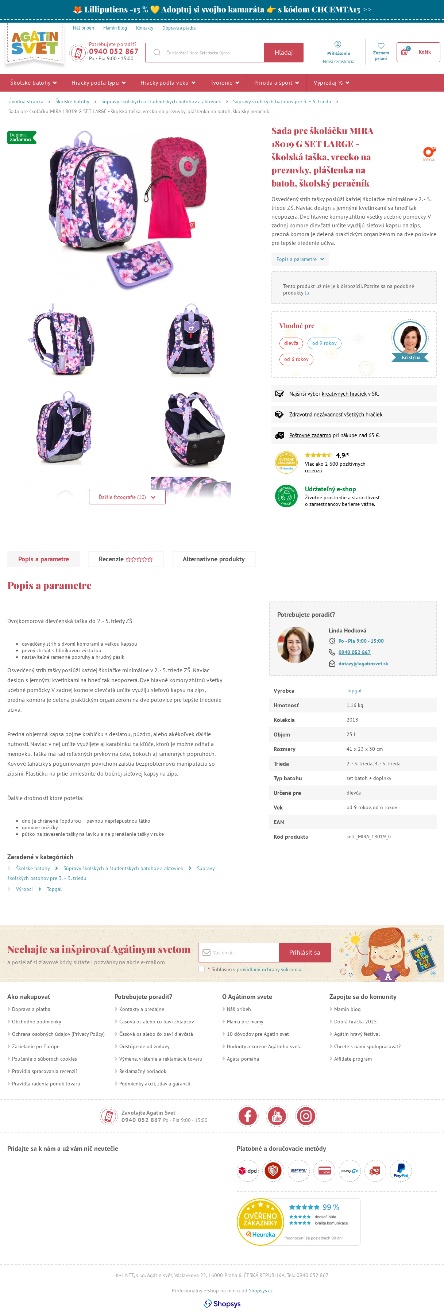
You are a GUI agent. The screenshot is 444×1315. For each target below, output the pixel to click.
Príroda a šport (276, 82)
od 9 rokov (324, 343)
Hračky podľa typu (99, 82)
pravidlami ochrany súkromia (269, 969)
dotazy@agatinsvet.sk (363, 663)
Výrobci (25, 889)
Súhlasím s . (255, 969)
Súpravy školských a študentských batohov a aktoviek (161, 101)
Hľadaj (284, 52)
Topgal (54, 889)
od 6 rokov (296, 359)
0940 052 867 (114, 51)
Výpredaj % (331, 82)
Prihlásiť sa (304, 952)
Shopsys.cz (261, 1290)
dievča (291, 343)
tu (307, 292)
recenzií (313, 470)
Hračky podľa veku (168, 82)
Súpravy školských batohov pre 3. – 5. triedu (282, 101)
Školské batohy (33, 82)
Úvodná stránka (25, 101)
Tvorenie (225, 82)
